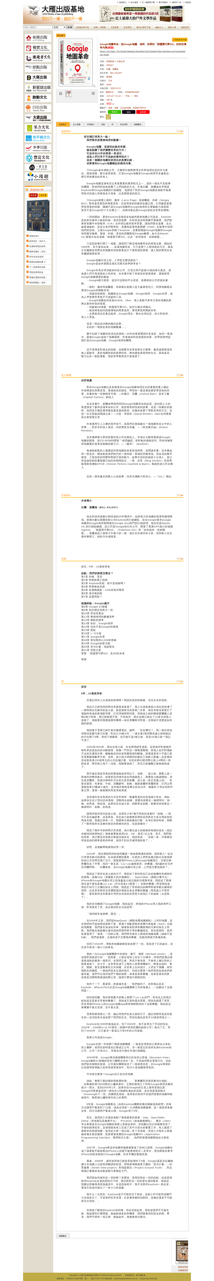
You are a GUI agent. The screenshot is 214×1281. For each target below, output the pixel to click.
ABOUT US (176, 2)
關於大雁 (172, 27)
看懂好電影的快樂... (38, 277)
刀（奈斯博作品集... (38, 267)
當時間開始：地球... (38, 282)
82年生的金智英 (36, 257)
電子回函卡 (163, 2)
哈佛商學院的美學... (38, 246)
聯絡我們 (185, 27)
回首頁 (188, 2)
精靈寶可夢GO (139, 108)
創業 (110, 108)
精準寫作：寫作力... (38, 241)
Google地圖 (125, 108)
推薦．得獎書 (100, 27)
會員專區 (128, 27)
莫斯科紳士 (34, 236)
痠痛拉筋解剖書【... (38, 262)
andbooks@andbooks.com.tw (126, 1278)
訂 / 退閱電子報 (148, 2)
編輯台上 (159, 27)
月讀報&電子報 (82, 27)
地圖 (116, 108)
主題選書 (115, 27)
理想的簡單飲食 (36, 272)
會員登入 (123, 2)
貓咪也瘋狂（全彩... (38, 251)
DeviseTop (153, 1278)
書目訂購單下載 (143, 27)
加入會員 (134, 2)
